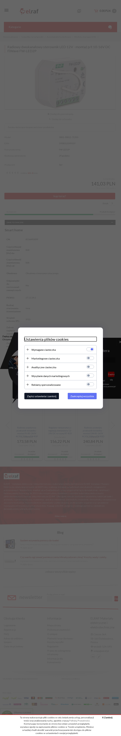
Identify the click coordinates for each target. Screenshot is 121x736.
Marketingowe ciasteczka (45, 358)
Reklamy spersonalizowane (46, 384)
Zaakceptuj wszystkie (82, 396)
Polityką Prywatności (79, 720)
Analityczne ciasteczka (43, 367)
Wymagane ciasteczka (43, 349)
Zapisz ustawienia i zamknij (41, 396)
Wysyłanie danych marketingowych (50, 375)
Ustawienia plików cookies (46, 339)
